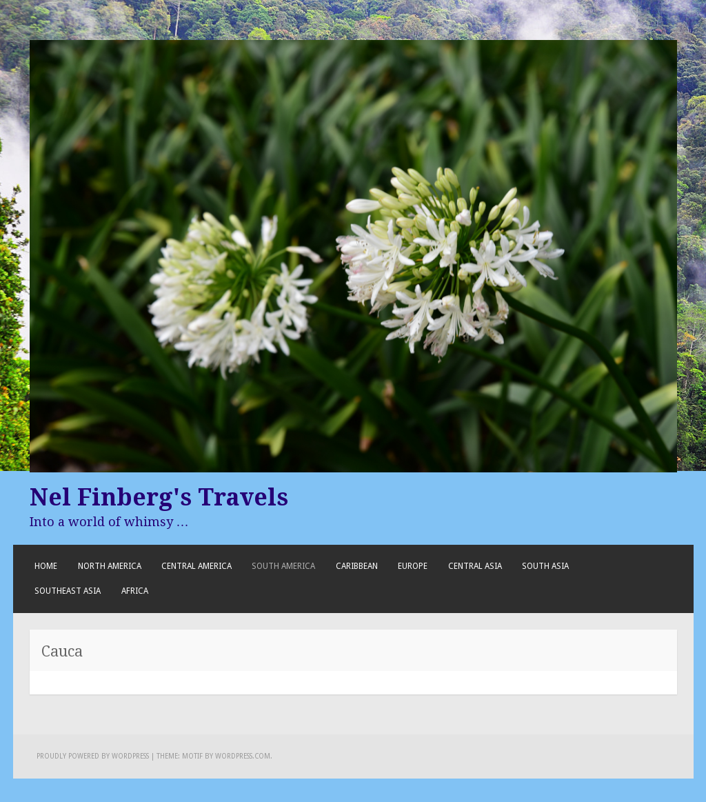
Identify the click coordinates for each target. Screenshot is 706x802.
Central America (196, 566)
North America (109, 566)
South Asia (545, 566)
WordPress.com (242, 756)
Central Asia (475, 566)
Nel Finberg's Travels (159, 497)
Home (45, 566)
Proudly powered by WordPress (93, 756)
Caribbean (357, 566)
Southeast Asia (67, 591)
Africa (134, 591)
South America (283, 566)
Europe (412, 566)
